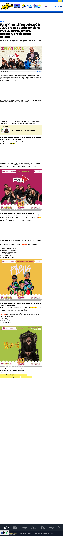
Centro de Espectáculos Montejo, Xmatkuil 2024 (10, 377)
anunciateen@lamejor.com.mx (14, 533)
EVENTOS (23, 12)
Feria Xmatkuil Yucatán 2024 (6, 374)
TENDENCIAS (58, 12)
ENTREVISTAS (45, 12)
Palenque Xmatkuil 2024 (26, 377)
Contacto (29, 533)
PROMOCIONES (30, 12)
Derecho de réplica (44, 533)
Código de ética (50, 533)
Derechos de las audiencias (36, 533)
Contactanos (54, 0)
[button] (2, 533)
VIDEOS (51, 12)
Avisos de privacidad (23, 533)
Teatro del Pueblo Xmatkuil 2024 (20, 374)
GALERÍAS (16, 12)
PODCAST (37, 12)
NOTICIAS (10, 12)
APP (61, 6)
